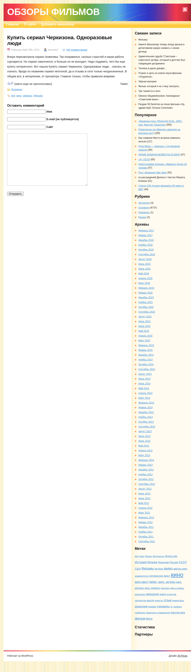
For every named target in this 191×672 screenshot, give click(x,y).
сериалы (27, 95)
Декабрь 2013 (146, 412)
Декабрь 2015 (146, 297)
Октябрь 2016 (146, 249)
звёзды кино (180, 568)
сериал (152, 606)
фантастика (178, 612)
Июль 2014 (144, 378)
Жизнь (148, 556)
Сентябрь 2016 (146, 254)
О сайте (30, 24)
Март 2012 (144, 512)
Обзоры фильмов (53, 12)
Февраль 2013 (146, 460)
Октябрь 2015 (146, 307)
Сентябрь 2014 (146, 369)
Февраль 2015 (146, 345)
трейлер (177, 606)
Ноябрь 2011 (145, 532)
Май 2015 (143, 331)
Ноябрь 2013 (145, 417)
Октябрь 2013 (146, 421)
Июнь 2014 (144, 383)
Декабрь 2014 (146, 355)
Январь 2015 (145, 350)
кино (18, 95)
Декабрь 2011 (146, 527)
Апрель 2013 (145, 450)
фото (149, 618)
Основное (16, 89)
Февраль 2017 (146, 230)
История (141, 562)
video (142, 556)
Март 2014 (144, 398)
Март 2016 (144, 283)
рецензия (141, 606)
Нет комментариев (76, 49)
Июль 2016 (144, 264)
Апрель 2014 (145, 393)
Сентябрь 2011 (146, 541)
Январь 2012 (145, 522)
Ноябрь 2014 (145, 359)
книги (163, 594)
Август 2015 (145, 316)
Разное (142, 217)
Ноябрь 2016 (145, 245)
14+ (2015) (144, 159)
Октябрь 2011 (146, 536)
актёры (159, 568)
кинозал (165, 588)
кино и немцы (177, 588)
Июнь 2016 (144, 268)
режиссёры (178, 600)
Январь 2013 (145, 465)
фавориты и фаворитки (158, 612)
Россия (174, 562)
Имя (49, 111)
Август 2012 (145, 488)
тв (171, 606)
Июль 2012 (144, 493)
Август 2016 (145, 259)
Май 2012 (143, 503)
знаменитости (142, 576)
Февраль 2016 (146, 288)
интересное (156, 575)
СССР (183, 562)
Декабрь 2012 (146, 469)
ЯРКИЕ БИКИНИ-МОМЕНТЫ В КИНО (159, 154)
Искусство (171, 556)
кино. (153, 582)
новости (159, 600)
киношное (152, 594)
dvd (13, 95)
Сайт (49, 127)
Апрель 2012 (145, 508)
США (138, 568)
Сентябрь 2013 (146, 426)
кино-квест (142, 582)
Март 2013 (144, 455)
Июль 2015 (144, 321)
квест (167, 575)
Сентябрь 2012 (146, 484)
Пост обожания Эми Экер (152, 172)
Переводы (144, 212)
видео (168, 568)
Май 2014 (143, 388)
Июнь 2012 (144, 498)
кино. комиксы (152, 588)
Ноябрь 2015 (145, 302)
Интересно (158, 556)
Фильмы (38, 95)
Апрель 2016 (145, 278)
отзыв (168, 600)
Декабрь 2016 (146, 240)
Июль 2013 (144, 436)
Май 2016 (143, 273)
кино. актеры (166, 582)
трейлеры (140, 612)
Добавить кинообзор (57, 24)
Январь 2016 (145, 292)
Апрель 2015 (145, 335)
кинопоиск (140, 594)
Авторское (144, 202)
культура (171, 594)
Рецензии (163, 562)
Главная (12, 24)
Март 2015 (144, 340)
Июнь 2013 (144, 441)
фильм (140, 618)
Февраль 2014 (146, 402)
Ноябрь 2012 (145, 474)
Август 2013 (145, 431)
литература (140, 600)
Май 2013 (143, 445)
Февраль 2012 (146, 517)
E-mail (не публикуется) (62, 119)
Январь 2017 (145, 235)
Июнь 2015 (144, 326)
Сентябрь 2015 (146, 311)
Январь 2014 (145, 407)
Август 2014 (145, 374)
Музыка (152, 562)
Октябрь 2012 (146, 479)
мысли (150, 600)
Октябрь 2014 (146, 364)
